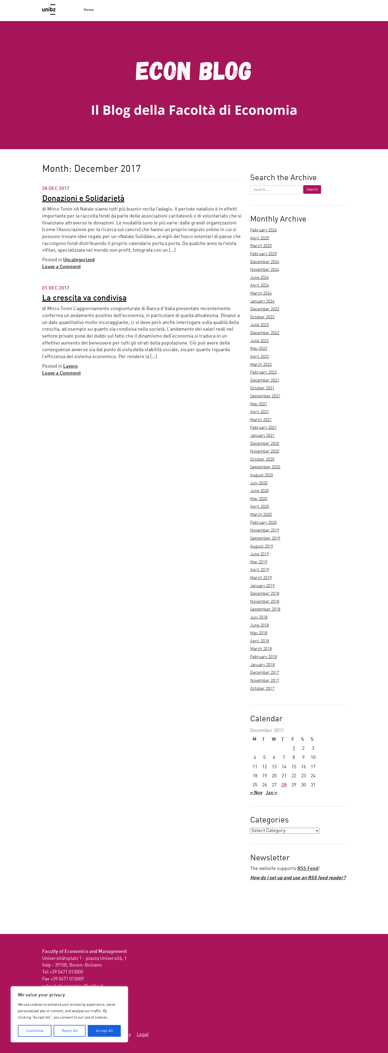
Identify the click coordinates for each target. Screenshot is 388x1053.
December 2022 (264, 333)
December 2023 (264, 309)
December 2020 (264, 444)
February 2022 (263, 372)
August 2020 (261, 475)
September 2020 (265, 467)
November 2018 (264, 602)
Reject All (70, 1031)
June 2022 (259, 341)
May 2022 (258, 349)
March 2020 (261, 515)
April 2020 (259, 507)
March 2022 (261, 365)
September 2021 (265, 396)
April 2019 (259, 570)
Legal (143, 1034)
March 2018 (261, 649)
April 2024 (259, 285)
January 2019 (262, 586)
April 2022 (259, 357)
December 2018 (264, 594)
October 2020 (262, 459)
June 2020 (259, 491)
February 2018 (263, 657)
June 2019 (259, 554)
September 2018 (265, 609)
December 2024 (264, 262)
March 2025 (261, 246)
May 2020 (258, 499)
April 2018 (259, 641)
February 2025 (263, 254)
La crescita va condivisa (84, 298)
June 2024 (259, 278)
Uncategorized (79, 260)
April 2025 (259, 238)
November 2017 (264, 681)
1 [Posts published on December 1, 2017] (294, 748)
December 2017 (264, 673)
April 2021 (259, 412)
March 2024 (261, 293)
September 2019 (265, 538)
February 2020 (263, 523)
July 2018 (258, 617)
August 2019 (261, 546)
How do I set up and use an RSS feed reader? (298, 878)
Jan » (271, 792)
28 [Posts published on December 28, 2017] (284, 785)
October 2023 (262, 317)
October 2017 (262, 689)
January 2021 (262, 436)
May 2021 (258, 404)
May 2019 (258, 562)
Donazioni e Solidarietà (83, 199)
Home (89, 10)
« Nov (256, 792)
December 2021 (264, 380)
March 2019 (261, 578)
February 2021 (263, 428)
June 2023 (259, 325)
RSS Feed (307, 868)
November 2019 (264, 530)
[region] (69, 1014)
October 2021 (262, 388)
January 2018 (262, 665)
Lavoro (70, 366)
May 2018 (258, 633)
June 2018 (259, 625)
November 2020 (264, 451)
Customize (34, 1031)
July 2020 (258, 483)
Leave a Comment (61, 266)
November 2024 (264, 270)
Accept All (104, 1031)
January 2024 (262, 301)
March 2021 (261, 420)
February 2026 (263, 230)
